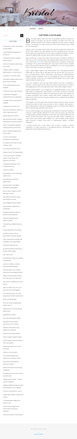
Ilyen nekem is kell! (8, 254)
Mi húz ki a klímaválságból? (10, 299)
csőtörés (38, 62)
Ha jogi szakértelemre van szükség (12, 230)
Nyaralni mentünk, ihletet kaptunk (11, 333)
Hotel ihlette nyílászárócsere (10, 245)
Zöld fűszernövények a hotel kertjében (13, 414)
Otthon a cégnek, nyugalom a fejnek (12, 337)
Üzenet (40, 28)
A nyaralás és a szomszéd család (11, 75)
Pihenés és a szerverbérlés (10, 352)
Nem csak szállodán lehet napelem (12, 318)
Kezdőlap (33, 28)
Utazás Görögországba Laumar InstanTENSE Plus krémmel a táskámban (11, 409)
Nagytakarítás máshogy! (9, 314)
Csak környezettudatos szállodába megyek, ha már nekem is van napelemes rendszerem (12, 158)
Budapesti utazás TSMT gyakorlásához (13, 152)
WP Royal (44, 429)
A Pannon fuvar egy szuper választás (12, 91)
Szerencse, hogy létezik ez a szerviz (12, 391)
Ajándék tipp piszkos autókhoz (11, 115)
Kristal (38, 12)
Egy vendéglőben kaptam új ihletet (12, 203)
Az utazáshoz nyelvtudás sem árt (11, 148)
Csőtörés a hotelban (8, 170)
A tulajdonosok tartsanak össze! (11, 106)
